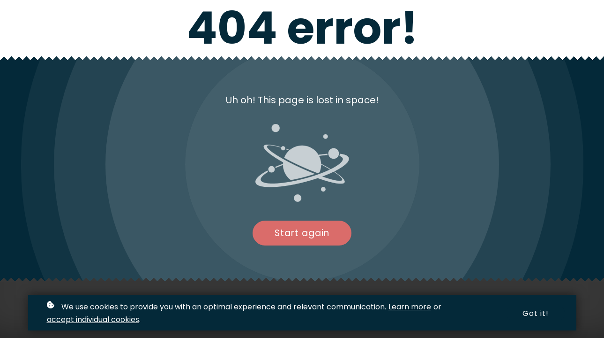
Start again (302, 233)
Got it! (535, 314)
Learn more (409, 307)
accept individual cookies (93, 320)
